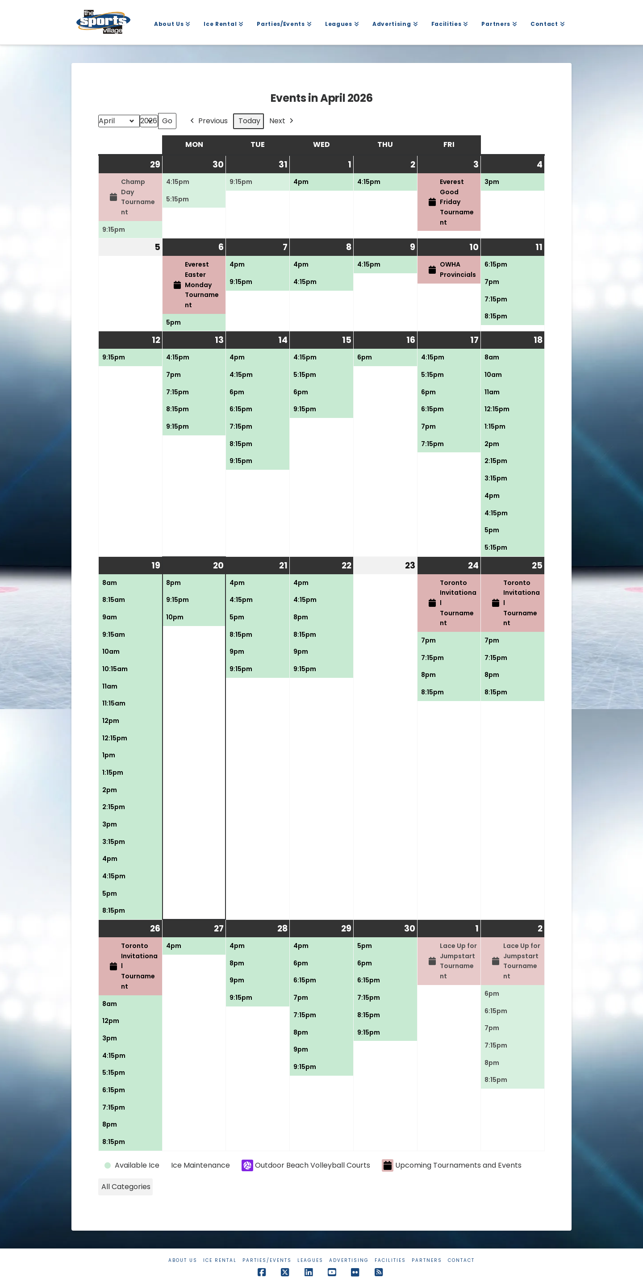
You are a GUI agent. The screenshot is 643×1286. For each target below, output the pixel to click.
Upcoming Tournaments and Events (452, 1165)
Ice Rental (220, 1260)
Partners (427, 1260)
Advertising (349, 1260)
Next (282, 121)
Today (249, 121)
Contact (461, 1260)
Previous (208, 121)
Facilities (390, 1260)
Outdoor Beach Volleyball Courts (306, 1165)
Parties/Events (267, 1260)
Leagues (310, 1260)
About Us (182, 1260)
